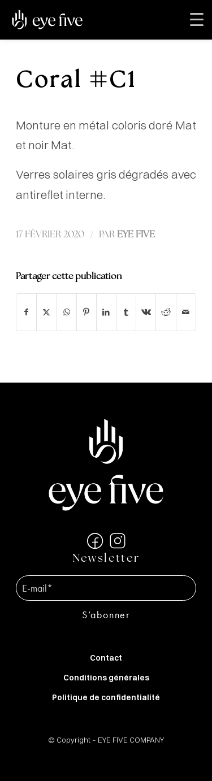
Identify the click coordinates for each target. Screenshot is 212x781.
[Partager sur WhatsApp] (66, 312)
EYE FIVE (136, 235)
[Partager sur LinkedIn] (106, 312)
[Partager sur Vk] (145, 312)
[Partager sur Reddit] (165, 312)
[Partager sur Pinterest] (86, 312)
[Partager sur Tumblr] (126, 312)
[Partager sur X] (46, 312)
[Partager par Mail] (186, 312)
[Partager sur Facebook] (26, 312)
